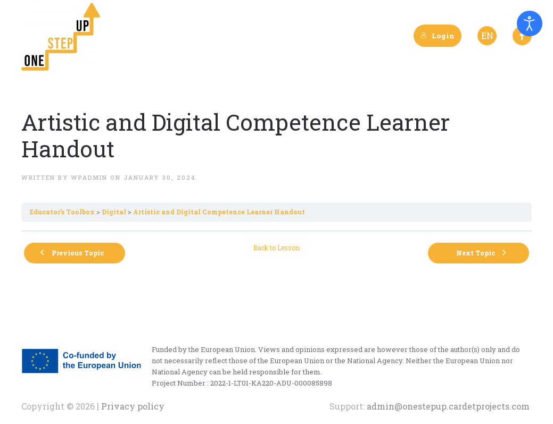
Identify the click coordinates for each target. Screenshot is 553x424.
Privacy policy (131, 406)
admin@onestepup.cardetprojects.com (448, 406)
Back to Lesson (276, 247)
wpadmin (89, 177)
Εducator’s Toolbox (62, 211)
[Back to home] (61, 35)
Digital (114, 211)
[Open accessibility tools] (529, 23)
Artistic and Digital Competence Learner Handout (219, 211)
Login (437, 36)
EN (487, 35)
